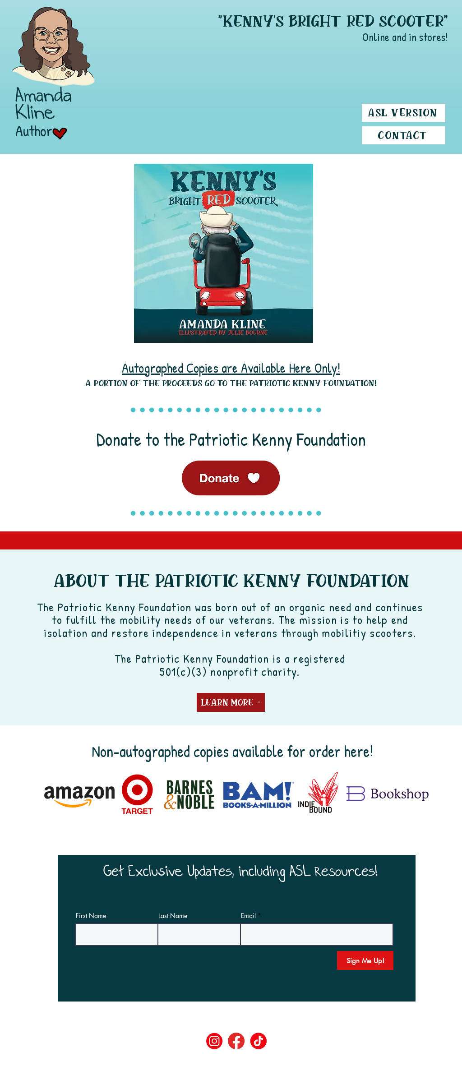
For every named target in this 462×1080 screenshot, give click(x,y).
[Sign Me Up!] (365, 960)
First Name (91, 916)
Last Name (172, 916)
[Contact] (403, 135)
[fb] (236, 1041)
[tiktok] (259, 1041)
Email (248, 916)
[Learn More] (231, 702)
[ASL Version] (403, 113)
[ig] (214, 1041)
